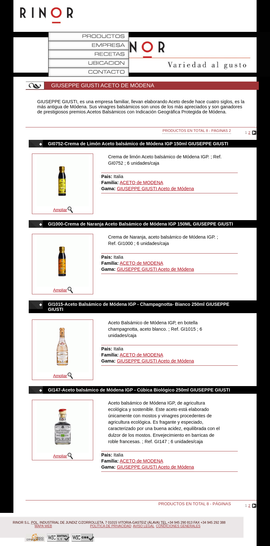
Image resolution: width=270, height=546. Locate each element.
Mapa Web (43, 526)
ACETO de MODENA (141, 182)
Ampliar (60, 209)
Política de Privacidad (110, 526)
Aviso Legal (143, 526)
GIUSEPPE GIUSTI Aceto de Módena (155, 188)
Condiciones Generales (178, 526)
